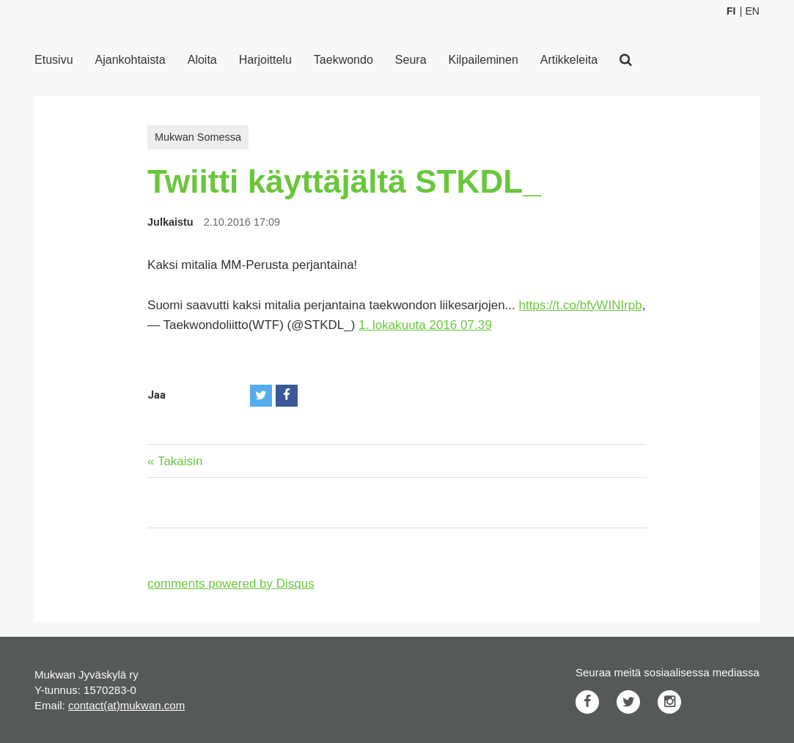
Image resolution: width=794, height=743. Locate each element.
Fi (731, 11)
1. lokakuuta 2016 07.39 (425, 325)
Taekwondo (343, 59)
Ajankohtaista (130, 59)
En (752, 11)
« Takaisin (174, 461)
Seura (411, 59)
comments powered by (231, 584)
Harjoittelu (265, 59)
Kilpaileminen (483, 59)
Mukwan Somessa (198, 137)
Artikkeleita (569, 59)
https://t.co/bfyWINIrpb (580, 305)
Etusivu (53, 59)
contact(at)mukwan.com (126, 705)
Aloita (202, 59)
